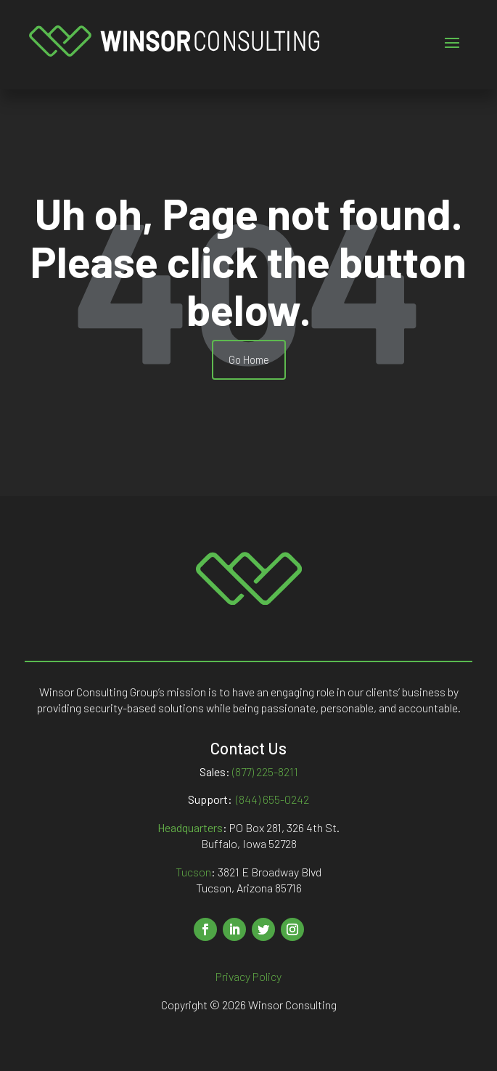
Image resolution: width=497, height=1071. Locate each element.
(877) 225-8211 (265, 771)
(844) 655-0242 (272, 799)
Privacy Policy (248, 976)
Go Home (249, 359)
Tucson (193, 872)
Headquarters (190, 827)
